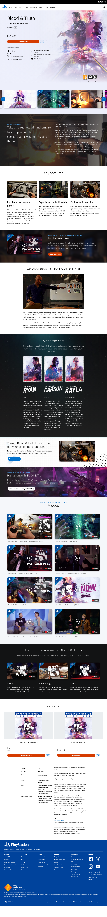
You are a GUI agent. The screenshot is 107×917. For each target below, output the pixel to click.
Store (46, 7)
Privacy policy (54, 902)
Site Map (75, 902)
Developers (74, 869)
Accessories (34, 7)
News (40, 7)
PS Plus (26, 7)
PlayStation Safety (59, 859)
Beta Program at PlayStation (92, 878)
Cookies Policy (84, 902)
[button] (53, 99)
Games (10, 7)
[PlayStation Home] (4, 7)
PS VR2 (23, 862)
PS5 (16, 7)
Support (52, 7)
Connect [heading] (90, 854)
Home (6, 849)
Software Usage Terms (96, 902)
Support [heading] (57, 854)
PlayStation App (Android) (94, 875)
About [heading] (6, 854)
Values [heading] (40, 854)
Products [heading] (24, 854)
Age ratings (74, 864)
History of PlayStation (10, 870)
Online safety (41, 862)
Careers (6, 859)
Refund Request (58, 870)
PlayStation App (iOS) (93, 872)
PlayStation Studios (9, 862)
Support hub (57, 857)
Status (56, 862)
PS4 (20, 7)
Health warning (75, 867)
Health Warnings (59, 820)
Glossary (73, 872)
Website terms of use (66, 902)
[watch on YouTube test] (65, 106)
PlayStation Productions (11, 865)
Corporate (7, 867)
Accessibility (41, 859)
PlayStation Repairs (59, 865)
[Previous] (3, 99)
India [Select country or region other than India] (8, 901)
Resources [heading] (74, 854)
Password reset (58, 867)
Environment (41, 857)
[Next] (104, 99)
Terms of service (75, 857)
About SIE (7, 857)
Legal (47, 902)
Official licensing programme (75, 875)
